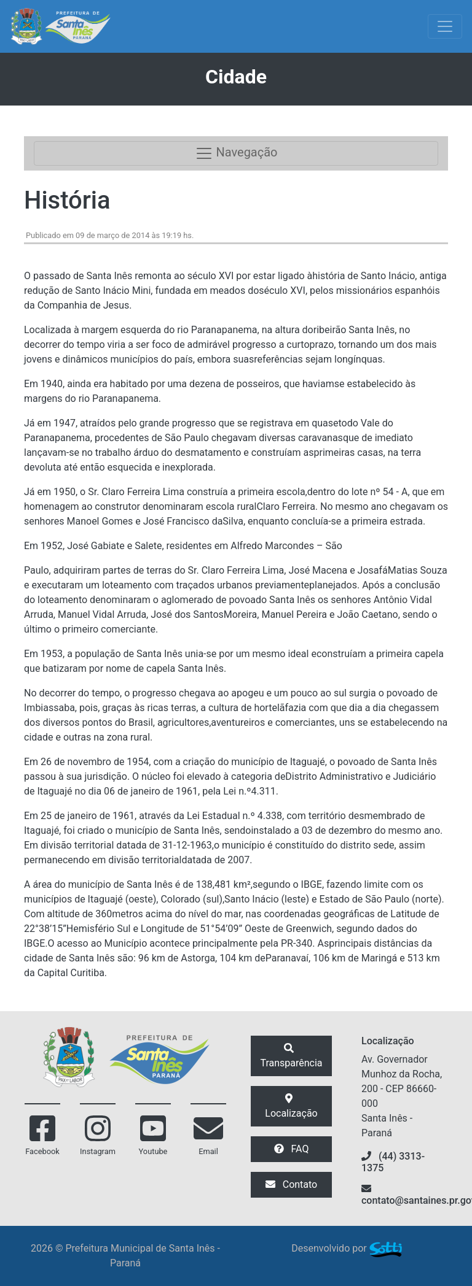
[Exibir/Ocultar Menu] (445, 26)
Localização (291, 1106)
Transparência (291, 1056)
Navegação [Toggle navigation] (236, 153)
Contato (291, 1184)
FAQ (291, 1149)
